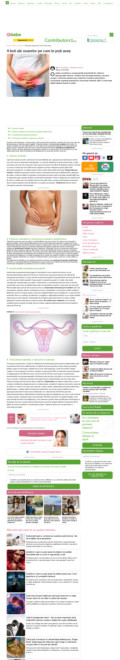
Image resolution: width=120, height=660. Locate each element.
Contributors (108, 3)
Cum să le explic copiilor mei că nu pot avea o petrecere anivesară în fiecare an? (16, 518)
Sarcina (13, 3)
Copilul (39, 3)
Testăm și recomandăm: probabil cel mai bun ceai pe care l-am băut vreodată (97, 390)
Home (9, 45)
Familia (64, 3)
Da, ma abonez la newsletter (97, 477)
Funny (85, 3)
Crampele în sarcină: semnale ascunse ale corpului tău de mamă (101, 315)
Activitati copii (89, 246)
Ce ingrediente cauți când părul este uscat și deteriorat (101, 276)
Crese (85, 227)
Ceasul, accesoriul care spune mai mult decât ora (99, 269)
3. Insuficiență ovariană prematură (24, 135)
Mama (57, 3)
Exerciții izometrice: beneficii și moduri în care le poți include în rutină (69, 518)
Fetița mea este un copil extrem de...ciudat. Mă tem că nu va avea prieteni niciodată (34, 518)
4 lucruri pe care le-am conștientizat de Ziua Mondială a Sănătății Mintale (97, 133)
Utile (99, 3)
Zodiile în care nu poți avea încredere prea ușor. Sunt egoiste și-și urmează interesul (51, 574)
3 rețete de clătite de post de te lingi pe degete (101, 371)
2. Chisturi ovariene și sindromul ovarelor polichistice (31, 132)
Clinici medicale (90, 249)
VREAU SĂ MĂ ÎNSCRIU (43, 486)
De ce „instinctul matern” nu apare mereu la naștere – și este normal (101, 301)
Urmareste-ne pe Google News (43, 450)
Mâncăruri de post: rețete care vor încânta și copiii (99, 364)
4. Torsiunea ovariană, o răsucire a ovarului (27, 138)
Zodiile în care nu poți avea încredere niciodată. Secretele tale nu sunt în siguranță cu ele (49, 552)
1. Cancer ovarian (17, 128)
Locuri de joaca (90, 240)
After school (88, 233)
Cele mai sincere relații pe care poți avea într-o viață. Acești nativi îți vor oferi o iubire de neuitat (51, 596)
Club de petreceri (91, 243)
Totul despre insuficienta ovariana (28, 312)
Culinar (92, 3)
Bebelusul (30, 3)
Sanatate (77, 3)
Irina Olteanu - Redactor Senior (71, 68)
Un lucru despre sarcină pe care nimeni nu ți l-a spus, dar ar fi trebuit (100, 308)
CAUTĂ (97, 349)
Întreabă (97, 446)
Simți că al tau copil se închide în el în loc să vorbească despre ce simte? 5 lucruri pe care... (100, 283)
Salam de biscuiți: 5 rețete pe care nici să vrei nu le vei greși (101, 377)
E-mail (11, 469)
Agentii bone (89, 253)
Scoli (85, 237)
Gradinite (87, 230)
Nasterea (21, 3)
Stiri (70, 3)
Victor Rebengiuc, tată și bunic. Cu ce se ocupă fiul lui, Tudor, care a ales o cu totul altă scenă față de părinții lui (100, 197)
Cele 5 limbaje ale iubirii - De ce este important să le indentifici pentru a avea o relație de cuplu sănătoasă (51, 617)
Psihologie (48, 3)
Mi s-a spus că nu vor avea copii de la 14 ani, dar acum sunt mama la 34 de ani (52, 518)
